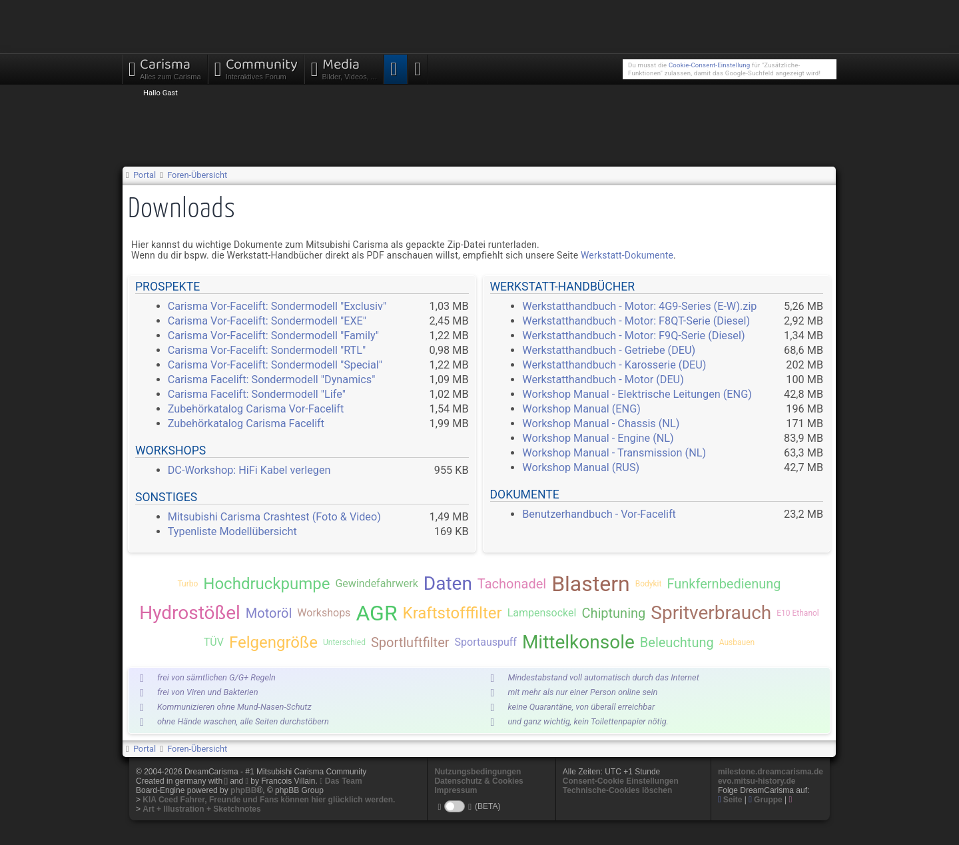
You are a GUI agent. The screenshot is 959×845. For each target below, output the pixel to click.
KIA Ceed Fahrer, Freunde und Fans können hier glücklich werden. (269, 799)
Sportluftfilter (410, 642)
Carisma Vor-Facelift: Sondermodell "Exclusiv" (277, 306)
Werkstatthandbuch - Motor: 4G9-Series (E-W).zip (639, 306)
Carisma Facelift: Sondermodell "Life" (257, 394)
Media (344, 68)
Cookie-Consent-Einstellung (709, 65)
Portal (144, 175)
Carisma (165, 68)
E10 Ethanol (798, 613)
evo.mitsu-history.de (756, 781)
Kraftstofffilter (452, 613)
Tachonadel (512, 584)
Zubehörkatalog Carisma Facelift (246, 423)
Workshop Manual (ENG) (581, 409)
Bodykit (648, 583)
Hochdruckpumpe (266, 583)
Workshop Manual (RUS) (580, 467)
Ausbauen (737, 642)
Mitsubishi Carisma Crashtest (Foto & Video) (274, 516)
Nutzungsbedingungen (477, 771)
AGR (376, 613)
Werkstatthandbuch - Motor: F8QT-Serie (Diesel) (636, 321)
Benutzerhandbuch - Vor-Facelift (599, 514)
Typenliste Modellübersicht (232, 531)
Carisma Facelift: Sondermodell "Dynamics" (272, 379)
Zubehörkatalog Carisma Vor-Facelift (256, 409)
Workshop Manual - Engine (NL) (598, 438)
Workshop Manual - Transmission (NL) (614, 452)
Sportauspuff (486, 642)
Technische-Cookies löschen (618, 790)
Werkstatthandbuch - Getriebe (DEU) (608, 350)
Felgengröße (273, 642)
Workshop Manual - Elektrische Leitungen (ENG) (637, 394)
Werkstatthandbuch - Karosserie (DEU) (614, 365)
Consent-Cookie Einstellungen (621, 781)
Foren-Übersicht (197, 175)
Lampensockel (542, 612)
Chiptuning (613, 613)
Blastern (590, 583)
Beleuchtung (677, 642)
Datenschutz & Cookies (478, 781)
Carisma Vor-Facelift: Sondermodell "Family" (273, 335)
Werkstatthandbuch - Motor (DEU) (603, 379)
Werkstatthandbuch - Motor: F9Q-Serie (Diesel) (633, 335)
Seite (730, 799)
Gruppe (766, 799)
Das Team (343, 781)
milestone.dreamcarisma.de (770, 771)
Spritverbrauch (711, 613)
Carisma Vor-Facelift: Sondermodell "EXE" (267, 321)
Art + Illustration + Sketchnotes (201, 809)
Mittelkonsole (578, 642)
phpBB (243, 790)
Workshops (323, 612)
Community (256, 68)
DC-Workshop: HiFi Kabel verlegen (249, 470)
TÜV (214, 642)
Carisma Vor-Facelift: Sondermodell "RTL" (267, 350)
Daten (448, 583)
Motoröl (269, 613)
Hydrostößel (189, 613)
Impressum (455, 790)
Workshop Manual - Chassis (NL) (600, 423)
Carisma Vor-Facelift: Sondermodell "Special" (275, 365)
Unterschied (344, 642)
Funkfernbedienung (724, 584)
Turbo (187, 583)
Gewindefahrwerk (376, 583)
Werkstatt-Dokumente (627, 255)
